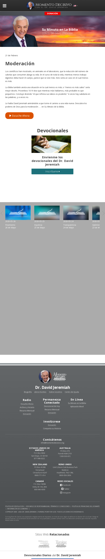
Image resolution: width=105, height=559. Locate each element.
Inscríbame (52, 171)
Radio (27, 392)
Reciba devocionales (52, 553)
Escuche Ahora (19, 115)
